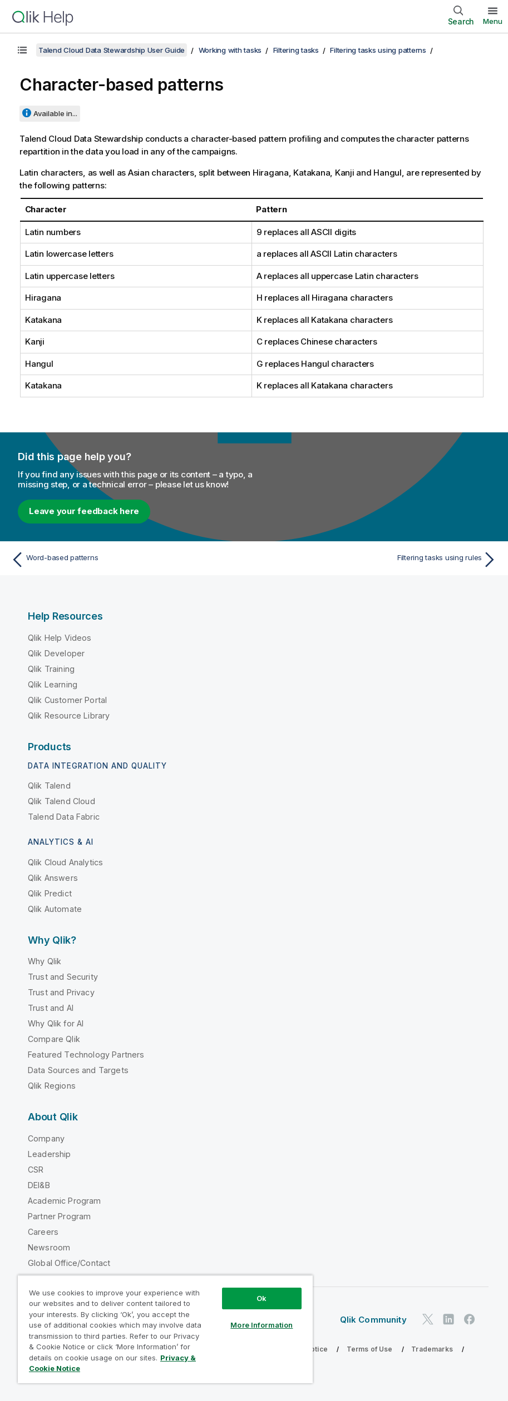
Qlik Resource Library (69, 715)
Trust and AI (50, 1008)
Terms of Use (370, 1349)
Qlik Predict (50, 893)
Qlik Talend (49, 785)
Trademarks (432, 1349)
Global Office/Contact (69, 1263)
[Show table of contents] (22, 50)
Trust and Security (63, 976)
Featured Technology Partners (86, 1054)
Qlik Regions (52, 1085)
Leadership (49, 1154)
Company (46, 1138)
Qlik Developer (56, 653)
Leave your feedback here (84, 511)
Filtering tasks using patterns (378, 50)
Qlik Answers (53, 878)
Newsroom (49, 1247)
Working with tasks (230, 50)
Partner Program (59, 1216)
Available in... (55, 113)
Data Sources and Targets (78, 1070)
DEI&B (39, 1185)
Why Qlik (44, 961)
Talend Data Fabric (64, 816)
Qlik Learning (52, 684)
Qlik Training (51, 669)
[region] (165, 1329)
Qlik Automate (55, 909)
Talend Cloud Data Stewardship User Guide (111, 50)
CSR (35, 1169)
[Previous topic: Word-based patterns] (128, 559)
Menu (492, 21)
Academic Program (64, 1200)
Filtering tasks (296, 50)
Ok (262, 1298)
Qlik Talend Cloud (61, 801)
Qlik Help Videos (60, 637)
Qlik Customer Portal (67, 700)
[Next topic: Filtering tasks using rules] (379, 559)
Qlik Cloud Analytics (65, 862)
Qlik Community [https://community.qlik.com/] (373, 1319)
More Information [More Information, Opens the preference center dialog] (261, 1324)
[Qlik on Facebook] (469, 1319)
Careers (43, 1232)
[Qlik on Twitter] (428, 1319)
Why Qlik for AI (55, 1023)
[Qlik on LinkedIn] (448, 1319)
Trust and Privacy (61, 992)
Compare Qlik (54, 1039)
